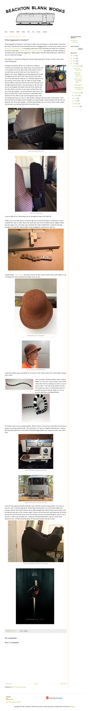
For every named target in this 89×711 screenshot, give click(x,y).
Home (6, 31)
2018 (74, 58)
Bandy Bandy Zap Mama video (78, 80)
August (77, 95)
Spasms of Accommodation (13, 48)
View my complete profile (13, 702)
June (76, 101)
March (77, 103)
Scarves (38, 31)
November (78, 66)
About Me (12, 31)
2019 (74, 55)
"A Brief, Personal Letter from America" (31, 50)
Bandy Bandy (78, 85)
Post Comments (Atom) (19, 687)
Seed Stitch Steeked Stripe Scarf (78, 74)
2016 (74, 63)
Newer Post (8, 683)
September (78, 92)
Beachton (10, 699)
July (76, 98)
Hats (33, 31)
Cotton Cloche (18, 275)
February (77, 106)
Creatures (45, 31)
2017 (74, 61)
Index (28, 31)
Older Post (63, 683)
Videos (23, 31)
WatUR (18, 31)
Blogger (72, 706)
